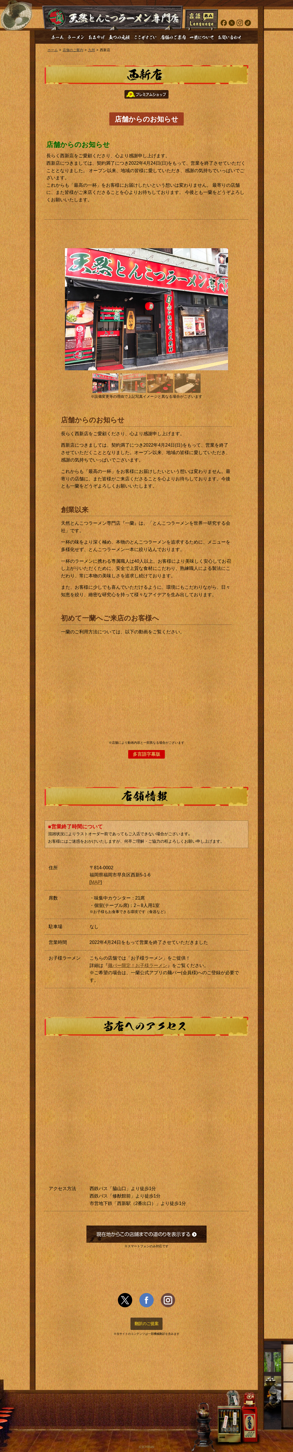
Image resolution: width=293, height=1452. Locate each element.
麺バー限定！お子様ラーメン (137, 965)
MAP (96, 882)
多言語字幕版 (146, 754)
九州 (91, 50)
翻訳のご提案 (146, 1323)
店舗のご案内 (73, 50)
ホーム (52, 50)
